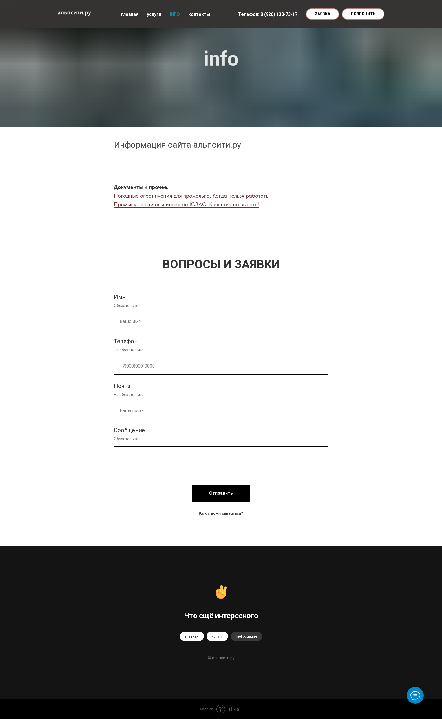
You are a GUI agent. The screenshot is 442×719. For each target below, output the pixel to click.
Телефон (126, 341)
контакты (199, 14)
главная (129, 14)
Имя (119, 296)
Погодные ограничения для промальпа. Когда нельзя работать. (192, 195)
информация (246, 636)
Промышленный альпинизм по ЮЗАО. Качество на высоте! (186, 204)
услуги (154, 14)
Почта (122, 385)
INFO (175, 14)
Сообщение (129, 430)
